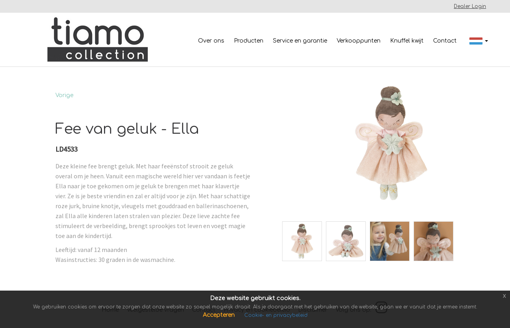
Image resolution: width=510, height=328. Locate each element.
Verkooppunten (359, 41)
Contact (445, 41)
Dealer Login (470, 6)
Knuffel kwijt (407, 41)
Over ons (211, 41)
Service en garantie (300, 41)
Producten (248, 41)
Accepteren (219, 315)
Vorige (64, 95)
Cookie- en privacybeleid (276, 315)
